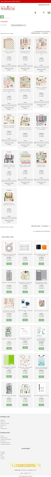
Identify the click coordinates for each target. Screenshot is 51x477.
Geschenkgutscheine (5, 442)
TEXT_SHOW (3, 25)
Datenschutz (3, 425)
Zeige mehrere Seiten (35, 33)
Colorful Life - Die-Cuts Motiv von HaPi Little (25, 368)
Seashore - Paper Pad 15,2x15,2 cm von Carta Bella (9, 166)
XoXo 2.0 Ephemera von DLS (41, 310)
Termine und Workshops (5, 439)
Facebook (2, 452)
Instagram (2, 453)
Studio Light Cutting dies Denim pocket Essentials (41, 368)
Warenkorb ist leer (44, 5)
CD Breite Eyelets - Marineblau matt (25, 311)
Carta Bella (9, 38)
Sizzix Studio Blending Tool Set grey (41, 396)
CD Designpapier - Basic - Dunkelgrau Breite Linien (41, 283)
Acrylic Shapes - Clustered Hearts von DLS (25, 339)
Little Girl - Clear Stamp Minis (9, 339)
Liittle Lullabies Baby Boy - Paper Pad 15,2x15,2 (25, 396)
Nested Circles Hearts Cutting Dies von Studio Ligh (9, 255)
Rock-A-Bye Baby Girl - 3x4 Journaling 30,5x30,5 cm (41, 53)
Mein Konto (3, 441)
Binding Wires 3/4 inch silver (25, 254)
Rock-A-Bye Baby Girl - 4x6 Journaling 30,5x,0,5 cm (9, 91)
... (49, 33)
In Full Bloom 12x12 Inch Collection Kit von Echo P (9, 311)
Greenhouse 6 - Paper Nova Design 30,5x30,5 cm (25, 283)
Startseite (2, 420)
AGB (1, 426)
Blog (1, 455)
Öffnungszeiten (3, 437)
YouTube (2, 458)
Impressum (2, 421)
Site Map (21, 473)
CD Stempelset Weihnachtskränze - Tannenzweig (41, 340)
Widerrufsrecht (3, 428)
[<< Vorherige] (44, 33)
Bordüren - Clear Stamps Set (9, 282)
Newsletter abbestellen (5, 444)
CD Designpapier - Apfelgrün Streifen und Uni (9, 367)
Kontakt (2, 436)
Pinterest (2, 456)
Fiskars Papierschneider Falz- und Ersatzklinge (41, 255)
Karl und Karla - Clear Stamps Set (9, 396)
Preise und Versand (4, 423)
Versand (10, 99)
